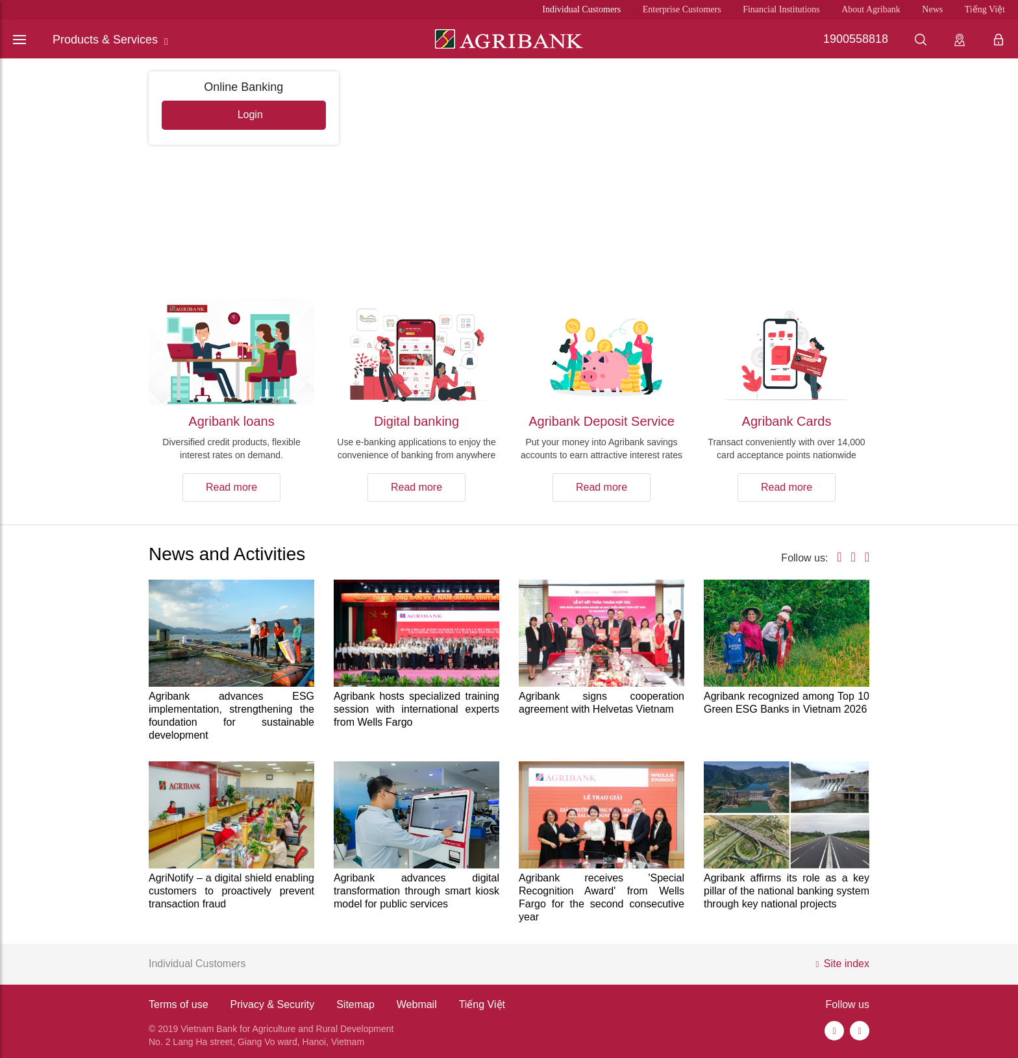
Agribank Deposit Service (601, 421)
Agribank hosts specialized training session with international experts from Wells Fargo (416, 709)
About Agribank (870, 9)
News (932, 9)
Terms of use (178, 1004)
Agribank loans (231, 421)
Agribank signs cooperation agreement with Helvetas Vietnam (601, 703)
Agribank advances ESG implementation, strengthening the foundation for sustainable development (231, 716)
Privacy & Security (272, 1004)
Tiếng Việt (985, 9)
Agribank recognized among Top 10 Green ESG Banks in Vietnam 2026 (786, 703)
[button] (999, 166)
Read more (231, 487)
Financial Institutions (781, 9)
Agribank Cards (787, 421)
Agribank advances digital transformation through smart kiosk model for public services (416, 890)
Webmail (417, 1004)
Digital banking (416, 421)
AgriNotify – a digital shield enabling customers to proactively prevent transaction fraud (231, 890)
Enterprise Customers (682, 9)
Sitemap (355, 1004)
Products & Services (110, 40)
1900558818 (855, 38)
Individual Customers (581, 9)
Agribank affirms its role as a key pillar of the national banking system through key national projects (786, 890)
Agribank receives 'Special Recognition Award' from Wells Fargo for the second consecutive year (601, 897)
